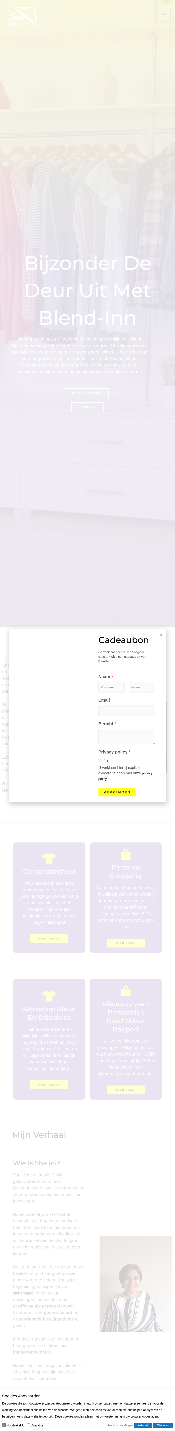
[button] (161, 635)
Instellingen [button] (126, 1425)
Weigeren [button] (162, 1425)
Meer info (112, 1425)
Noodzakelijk (15, 1425)
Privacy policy (114, 752)
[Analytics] (28, 1425)
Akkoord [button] (143, 1425)
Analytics (37, 1425)
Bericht (107, 723)
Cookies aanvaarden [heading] (21, 1396)
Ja (106, 760)
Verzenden (117, 792)
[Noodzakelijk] (4, 1425)
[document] (87, 715)
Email (105, 700)
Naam (105, 676)
